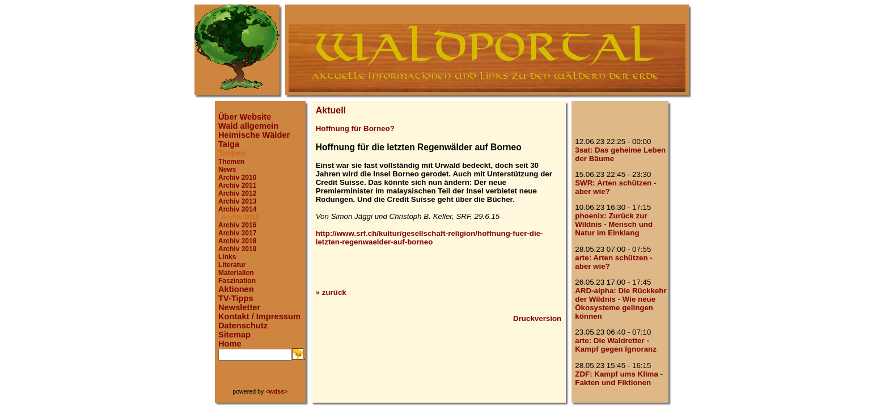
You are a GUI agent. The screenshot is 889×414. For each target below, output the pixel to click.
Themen (231, 162)
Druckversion (537, 318)
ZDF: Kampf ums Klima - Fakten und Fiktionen (619, 378)
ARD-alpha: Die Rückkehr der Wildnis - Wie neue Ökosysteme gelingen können (620, 303)
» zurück (331, 292)
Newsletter (239, 307)
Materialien (236, 273)
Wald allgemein (248, 125)
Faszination (237, 281)
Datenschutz (243, 325)
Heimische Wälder (254, 135)
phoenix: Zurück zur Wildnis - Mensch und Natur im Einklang (614, 224)
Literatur (232, 265)
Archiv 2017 (237, 233)
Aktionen (236, 289)
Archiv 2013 (237, 201)
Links (227, 257)
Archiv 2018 (237, 241)
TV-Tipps (235, 298)
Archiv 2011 (237, 185)
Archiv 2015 (240, 217)
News (227, 170)
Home (230, 343)
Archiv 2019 (237, 249)
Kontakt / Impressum (259, 316)
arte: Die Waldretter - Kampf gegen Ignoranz (616, 344)
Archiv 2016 (237, 225)
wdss (277, 391)
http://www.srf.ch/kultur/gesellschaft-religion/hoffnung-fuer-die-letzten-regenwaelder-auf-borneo (429, 237)
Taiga (228, 144)
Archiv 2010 (237, 177)
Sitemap (234, 334)
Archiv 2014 (237, 209)
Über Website (244, 116)
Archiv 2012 (237, 193)
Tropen (232, 153)
